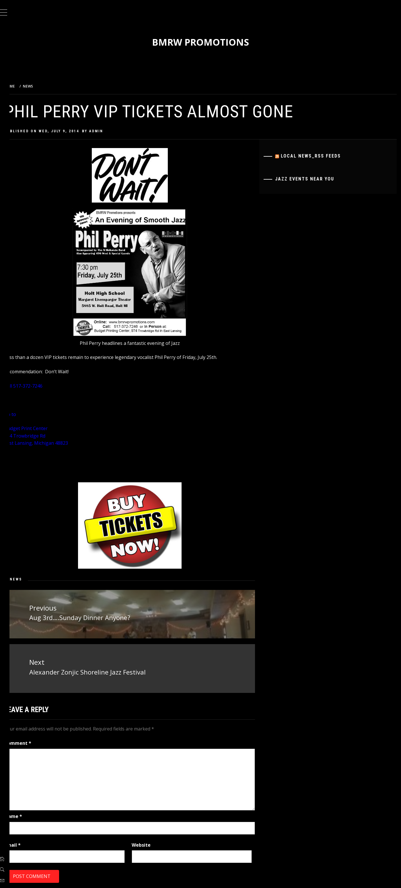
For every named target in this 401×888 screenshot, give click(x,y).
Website (150, 843)
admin (111, 131)
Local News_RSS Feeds (316, 156)
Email (27, 843)
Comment (32, 741)
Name (27, 814)
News (30, 579)
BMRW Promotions (207, 42)
